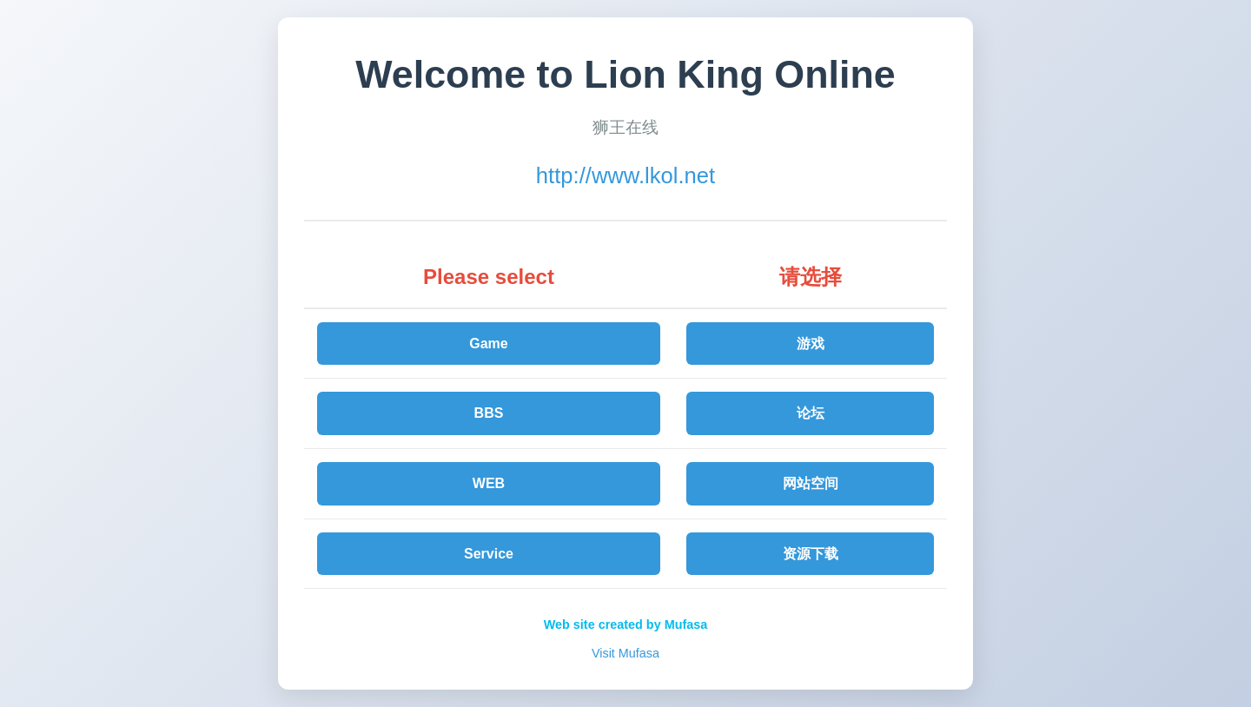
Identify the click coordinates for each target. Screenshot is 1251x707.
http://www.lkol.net (625, 175)
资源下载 (810, 553)
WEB (489, 483)
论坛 (810, 413)
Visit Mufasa (625, 653)
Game (488, 343)
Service (488, 553)
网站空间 (810, 483)
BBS (489, 413)
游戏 (810, 343)
